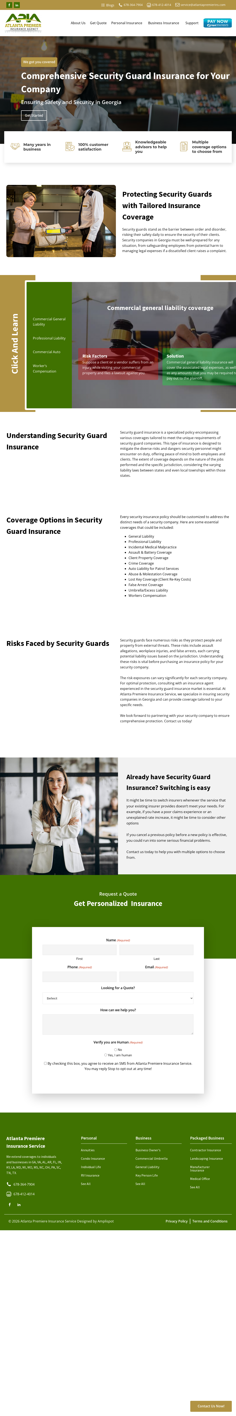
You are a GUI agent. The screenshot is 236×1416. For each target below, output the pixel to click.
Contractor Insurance (205, 1150)
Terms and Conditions (210, 1221)
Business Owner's (148, 1150)
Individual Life (91, 1167)
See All (86, 1184)
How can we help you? (118, 1010)
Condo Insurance (93, 1158)
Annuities (88, 1150)
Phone (79, 967)
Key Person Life (146, 1175)
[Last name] (156, 950)
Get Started (34, 115)
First (79, 958)
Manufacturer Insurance (200, 1168)
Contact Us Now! (211, 1406)
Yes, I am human (120, 1055)
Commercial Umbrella (151, 1158)
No (120, 1049)
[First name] (80, 950)
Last (157, 958)
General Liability (147, 1167)
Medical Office (200, 1179)
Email (156, 967)
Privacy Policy (177, 1221)
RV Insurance (90, 1175)
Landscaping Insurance (206, 1158)
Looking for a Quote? (118, 988)
